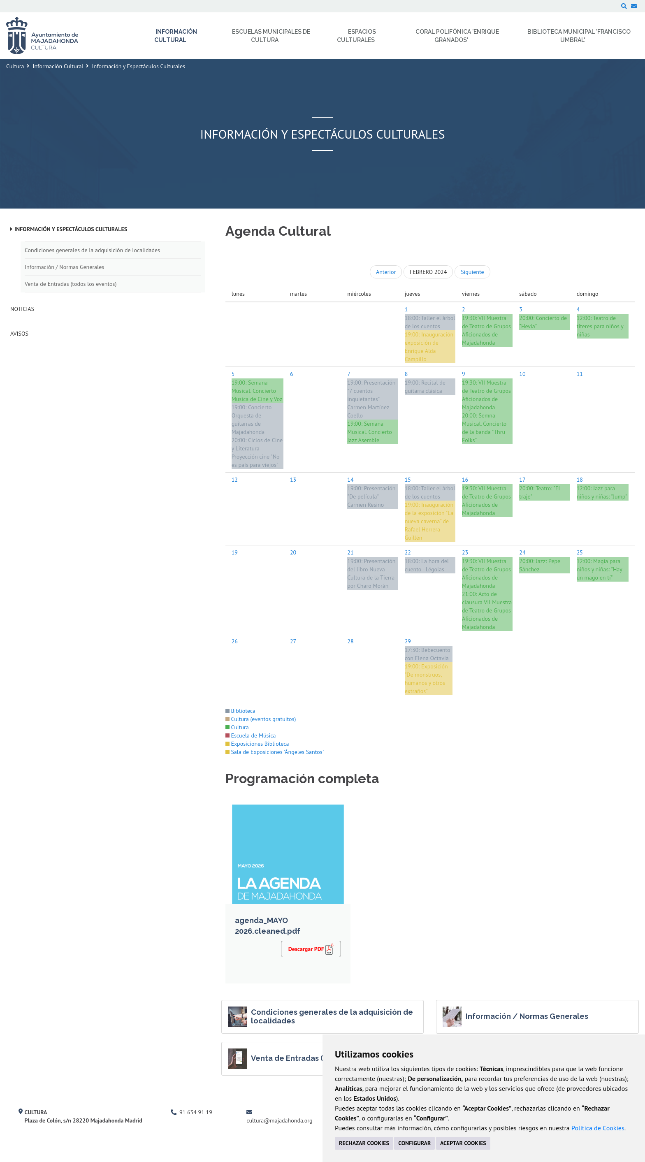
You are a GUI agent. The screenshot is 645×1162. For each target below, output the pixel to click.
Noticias (22, 309)
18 (580, 479)
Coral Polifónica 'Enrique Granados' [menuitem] (457, 35)
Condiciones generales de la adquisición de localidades (92, 250)
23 (465, 552)
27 (293, 641)
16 (465, 479)
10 (522, 374)
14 (350, 479)
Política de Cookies (597, 1128)
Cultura (15, 66)
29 (408, 641)
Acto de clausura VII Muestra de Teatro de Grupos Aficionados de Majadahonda (487, 610)
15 (408, 479)
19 (235, 552)
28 (350, 641)
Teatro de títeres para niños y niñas (600, 326)
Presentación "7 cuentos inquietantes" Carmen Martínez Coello (371, 399)
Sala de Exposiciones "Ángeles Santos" (275, 752)
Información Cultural (57, 66)
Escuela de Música (250, 735)
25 (580, 552)
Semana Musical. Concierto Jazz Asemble (369, 432)
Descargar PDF (311, 948)
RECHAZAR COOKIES (364, 1143)
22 (408, 552)
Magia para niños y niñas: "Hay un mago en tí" (599, 569)
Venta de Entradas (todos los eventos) (70, 284)
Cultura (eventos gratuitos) (260, 719)
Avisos (19, 333)
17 (522, 479)
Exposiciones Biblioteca (257, 743)
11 (580, 374)
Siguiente (472, 272)
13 (293, 479)
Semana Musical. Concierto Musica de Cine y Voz (257, 391)
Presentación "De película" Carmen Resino (371, 496)
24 (522, 552)
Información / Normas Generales (64, 267)
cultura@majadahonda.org (279, 1120)
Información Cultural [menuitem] (175, 35)
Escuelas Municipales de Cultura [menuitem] (271, 35)
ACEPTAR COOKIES (463, 1143)
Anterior (386, 272)
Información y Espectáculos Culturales (70, 229)
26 (235, 641)
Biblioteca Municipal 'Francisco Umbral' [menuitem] (579, 35)
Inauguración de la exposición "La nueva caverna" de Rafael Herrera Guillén (429, 521)
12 (235, 479)
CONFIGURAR (414, 1143)
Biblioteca (240, 710)
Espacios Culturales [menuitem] (356, 35)
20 (293, 552)
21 (350, 552)
